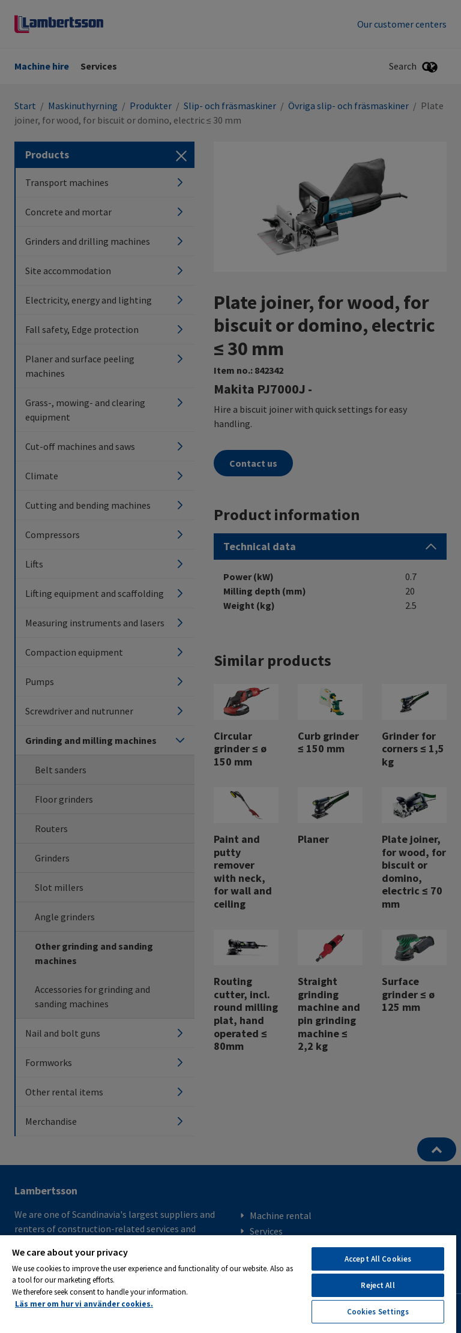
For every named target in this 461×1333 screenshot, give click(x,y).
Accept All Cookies (378, 1259)
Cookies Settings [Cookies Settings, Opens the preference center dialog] (378, 1312)
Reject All (377, 1285)
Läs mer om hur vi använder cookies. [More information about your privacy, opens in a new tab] (84, 1304)
